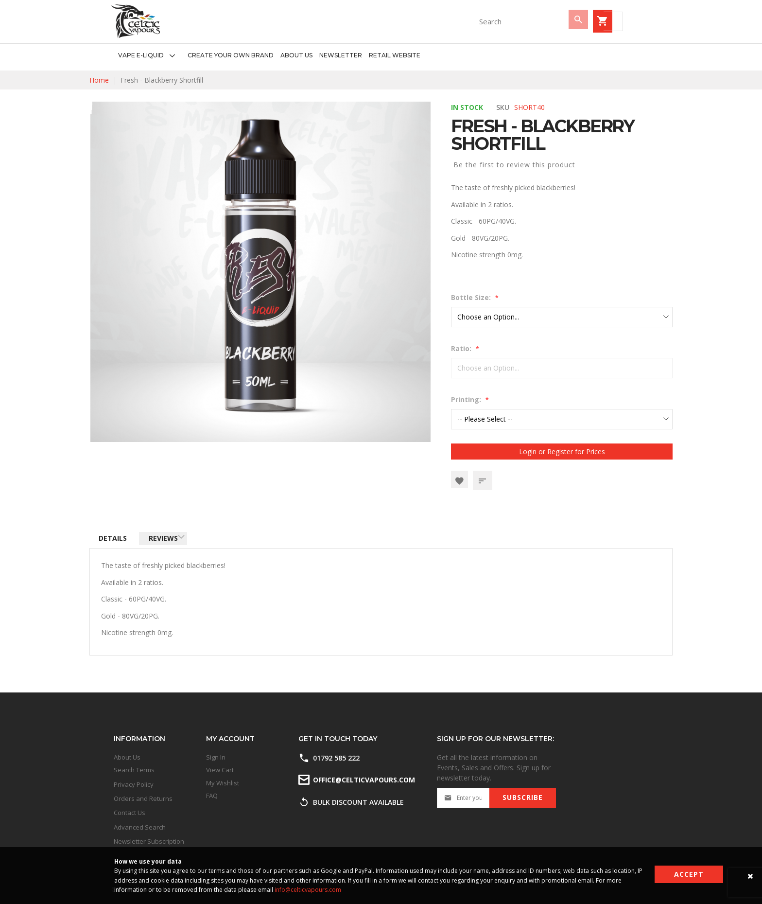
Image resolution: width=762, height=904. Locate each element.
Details (115, 539)
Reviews (170, 539)
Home (99, 80)
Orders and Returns (143, 798)
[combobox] (461, 21)
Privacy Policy (134, 784)
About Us (127, 757)
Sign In (215, 757)
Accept (689, 874)
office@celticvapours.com (363, 779)
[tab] (115, 540)
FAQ (212, 795)
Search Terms (134, 769)
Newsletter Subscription (149, 841)
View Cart (220, 769)
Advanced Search (140, 827)
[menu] (265, 56)
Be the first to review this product (514, 164)
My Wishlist (222, 783)
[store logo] (135, 21)
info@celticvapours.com (308, 890)
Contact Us (129, 812)
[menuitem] (149, 56)
